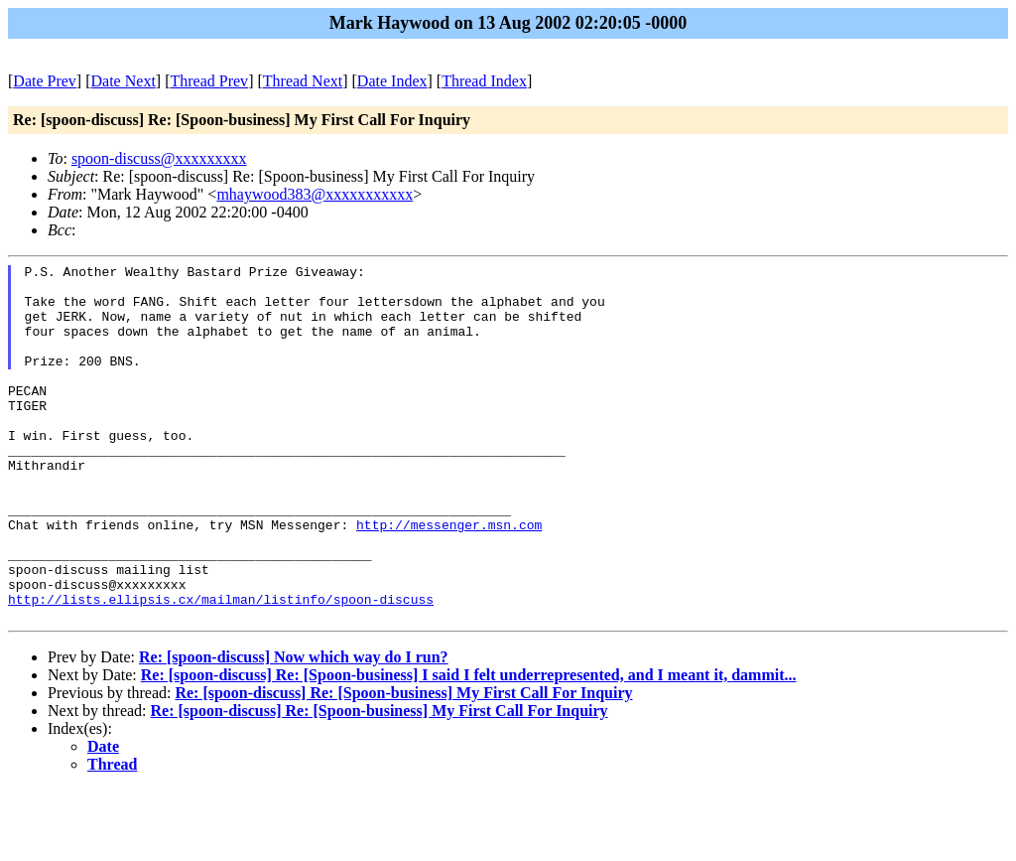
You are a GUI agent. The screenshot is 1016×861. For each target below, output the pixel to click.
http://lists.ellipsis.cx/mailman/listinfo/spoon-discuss (221, 667)
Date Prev (44, 80)
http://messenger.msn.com (449, 578)
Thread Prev (209, 80)
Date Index (392, 80)
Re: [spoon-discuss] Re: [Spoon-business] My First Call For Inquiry (403, 764)
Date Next (123, 80)
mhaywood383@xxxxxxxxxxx (314, 194)
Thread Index (484, 80)
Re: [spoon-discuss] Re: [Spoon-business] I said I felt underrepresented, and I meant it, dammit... (469, 746)
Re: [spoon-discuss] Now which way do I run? (293, 728)
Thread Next (302, 80)
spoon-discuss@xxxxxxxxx (159, 158)
